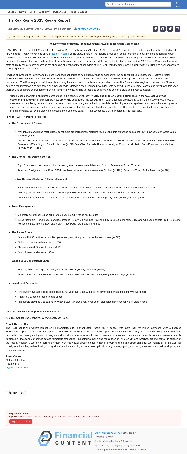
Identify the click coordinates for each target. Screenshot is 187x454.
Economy (44, 11)
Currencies (59, 11)
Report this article (21, 421)
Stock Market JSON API (108, 432)
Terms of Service (137, 449)
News (22, 11)
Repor (62, 53)
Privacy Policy (114, 449)
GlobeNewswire (89, 28)
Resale (55, 53)
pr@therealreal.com (17, 367)
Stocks (12, 11)
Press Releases (78, 11)
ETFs (32, 11)
